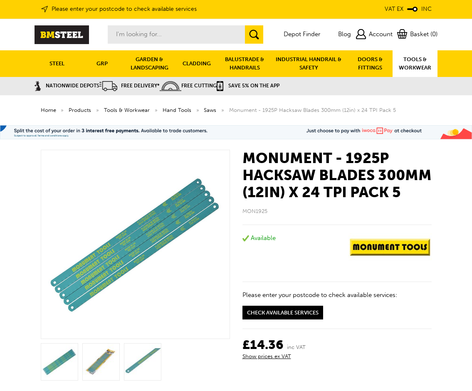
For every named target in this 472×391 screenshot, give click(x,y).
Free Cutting (188, 86)
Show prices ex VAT (266, 356)
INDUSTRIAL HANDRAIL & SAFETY (308, 63)
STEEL (56, 63)
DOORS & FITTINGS (370, 63)
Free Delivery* (129, 86)
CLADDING (197, 63)
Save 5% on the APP (248, 86)
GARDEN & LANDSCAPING (149, 63)
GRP (102, 63)
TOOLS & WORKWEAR (415, 63)
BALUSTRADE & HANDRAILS (244, 63)
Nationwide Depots (67, 86)
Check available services (283, 312)
